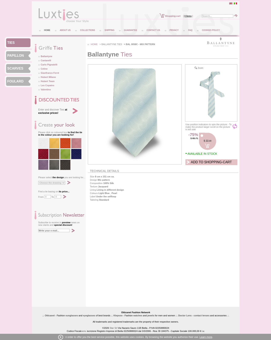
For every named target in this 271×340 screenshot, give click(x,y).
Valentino (46, 89)
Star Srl (113, 328)
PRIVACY (174, 30)
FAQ (190, 30)
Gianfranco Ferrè (50, 73)
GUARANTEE (130, 30)
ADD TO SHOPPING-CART (211, 162)
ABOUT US (65, 30)
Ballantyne (46, 56)
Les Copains (47, 85)
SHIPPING (109, 30)
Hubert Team (47, 81)
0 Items (187, 16)
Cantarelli (46, 60)
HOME (47, 30)
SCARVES (15, 68)
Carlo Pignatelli (49, 64)
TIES (11, 42)
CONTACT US (153, 30)
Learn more (206, 337)
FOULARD (15, 81)
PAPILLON (15, 55)
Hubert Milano (48, 77)
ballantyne (109, 44)
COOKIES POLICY (211, 30)
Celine (44, 69)
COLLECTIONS (87, 30)
